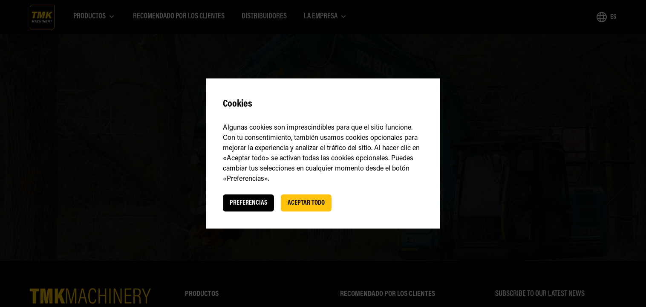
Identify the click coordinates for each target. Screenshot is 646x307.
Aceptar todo (306, 203)
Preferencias (248, 203)
